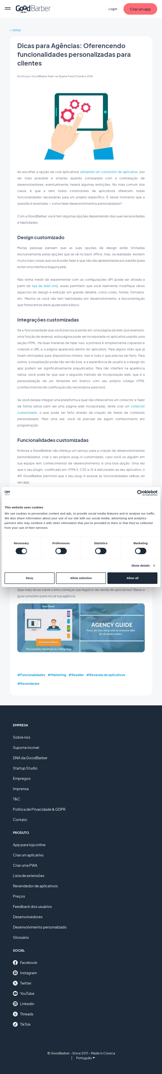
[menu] (8, 9)
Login (113, 9)
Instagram (25, 972)
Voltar (16, 30)
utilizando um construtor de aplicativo (109, 172)
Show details (140, 565)
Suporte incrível (26, 747)
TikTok (22, 1024)
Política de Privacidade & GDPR (39, 809)
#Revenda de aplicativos (105, 675)
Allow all (132, 578)
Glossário (21, 937)
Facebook (25, 962)
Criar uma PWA (25, 865)
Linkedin (23, 1003)
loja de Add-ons (44, 286)
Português (85, 1058)
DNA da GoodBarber (30, 757)
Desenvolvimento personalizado (40, 927)
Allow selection (81, 578)
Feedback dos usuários (32, 906)
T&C (16, 799)
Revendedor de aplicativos (35, 886)
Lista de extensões (28, 875)
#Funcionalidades (31, 675)
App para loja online (29, 844)
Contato (20, 819)
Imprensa (21, 788)
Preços (19, 896)
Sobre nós (21, 737)
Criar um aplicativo (28, 855)
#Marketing (57, 675)
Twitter (22, 983)
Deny (29, 578)
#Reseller (76, 675)
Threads (23, 1014)
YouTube (23, 993)
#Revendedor (28, 683)
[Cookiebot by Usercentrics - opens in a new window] (140, 493)
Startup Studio (25, 768)
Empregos (22, 778)
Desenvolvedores (27, 916)
